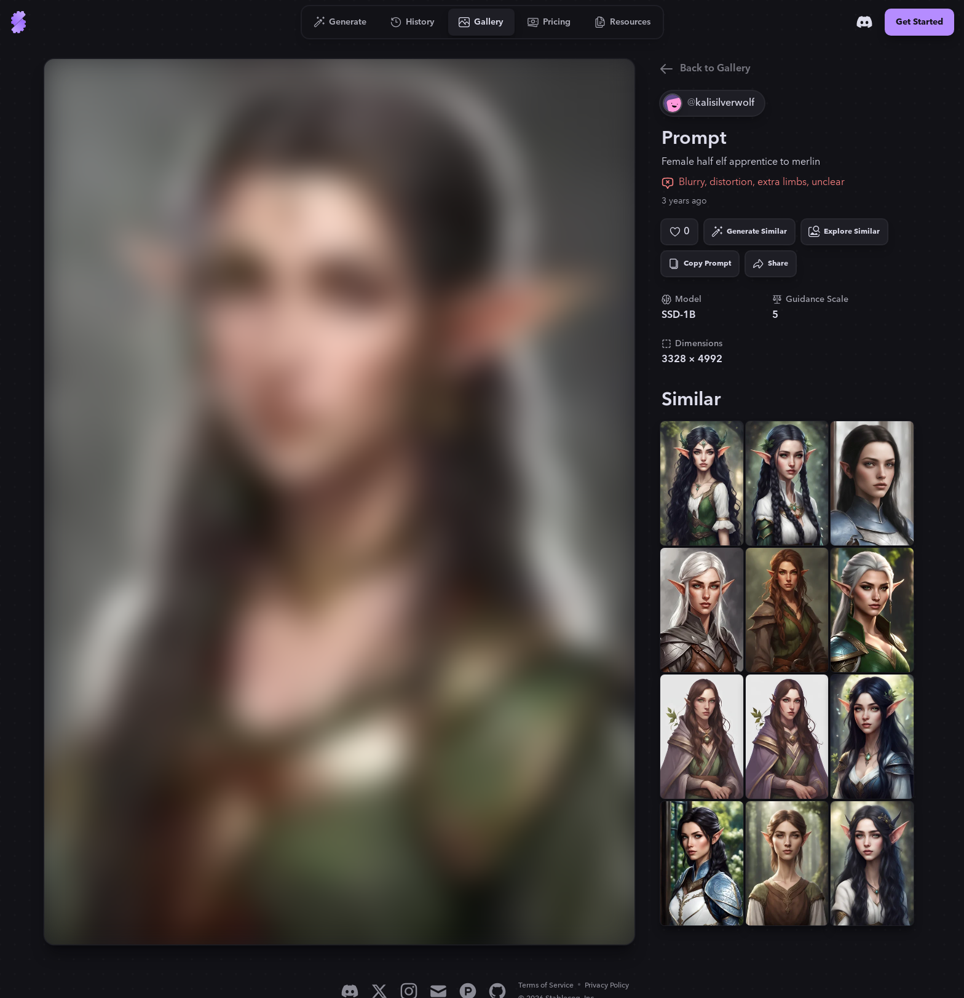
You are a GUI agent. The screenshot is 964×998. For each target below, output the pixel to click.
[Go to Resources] (623, 22)
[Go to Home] (18, 22)
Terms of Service (546, 985)
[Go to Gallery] (481, 22)
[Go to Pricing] (549, 22)
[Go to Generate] (340, 22)
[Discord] (864, 22)
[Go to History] (413, 22)
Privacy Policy (607, 985)
